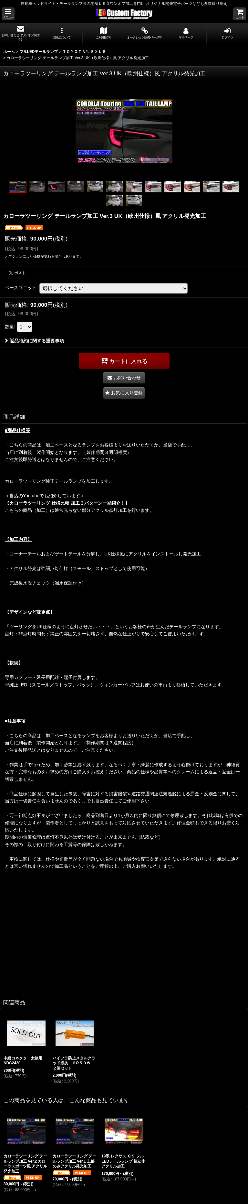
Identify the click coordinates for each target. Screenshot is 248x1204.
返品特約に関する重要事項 (34, 340)
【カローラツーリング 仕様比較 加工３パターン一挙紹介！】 (67, 503)
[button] (8, 13)
